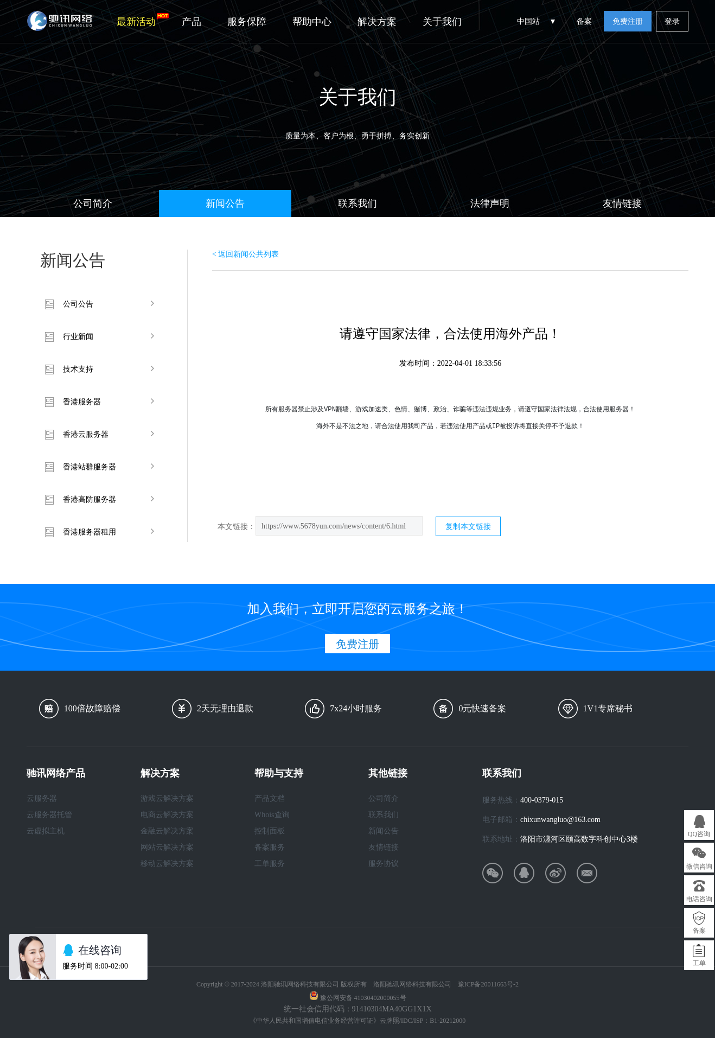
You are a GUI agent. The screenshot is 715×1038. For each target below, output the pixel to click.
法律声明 (489, 203)
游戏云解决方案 (167, 798)
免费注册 (627, 21)
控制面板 (269, 831)
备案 (584, 21)
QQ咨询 (699, 834)
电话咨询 (699, 899)
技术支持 (78, 369)
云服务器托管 (49, 815)
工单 (699, 963)
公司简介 (92, 203)
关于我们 (442, 21)
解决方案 (377, 21)
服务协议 (383, 863)
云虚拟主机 (46, 831)
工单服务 (269, 863)
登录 (672, 21)
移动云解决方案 (167, 863)
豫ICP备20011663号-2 (488, 984)
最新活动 (143, 20)
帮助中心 (311, 21)
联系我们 (357, 203)
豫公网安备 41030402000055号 (363, 998)
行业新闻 (78, 337)
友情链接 (622, 203)
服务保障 (246, 21)
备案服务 (269, 847)
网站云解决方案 (167, 847)
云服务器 (42, 798)
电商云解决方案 (167, 815)
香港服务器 (82, 402)
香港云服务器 (85, 434)
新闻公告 (225, 203)
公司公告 (78, 304)
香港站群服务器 (89, 467)
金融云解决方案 (167, 831)
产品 (191, 21)
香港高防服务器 (89, 499)
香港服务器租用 (89, 532)
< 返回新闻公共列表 (245, 254)
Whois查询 (272, 815)
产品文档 (269, 798)
